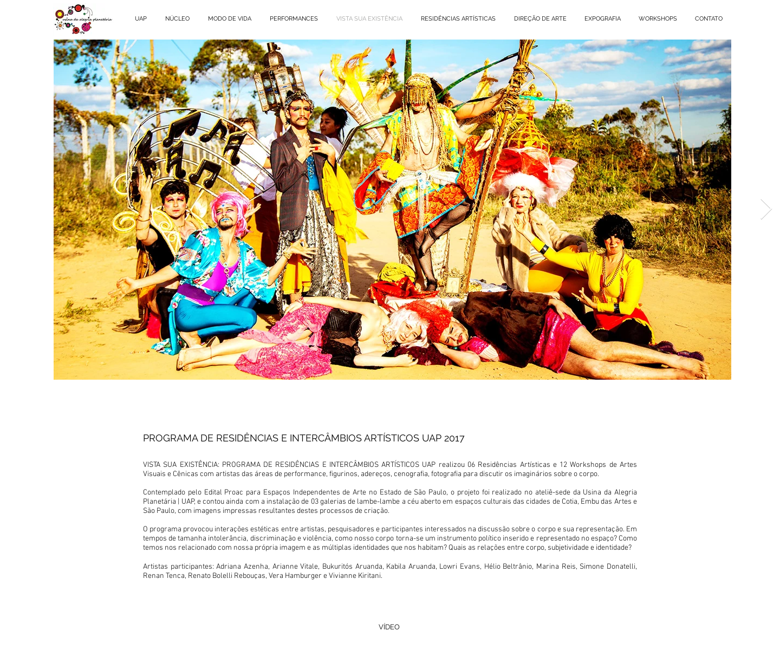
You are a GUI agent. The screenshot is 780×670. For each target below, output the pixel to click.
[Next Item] (766, 209)
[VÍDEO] (389, 627)
